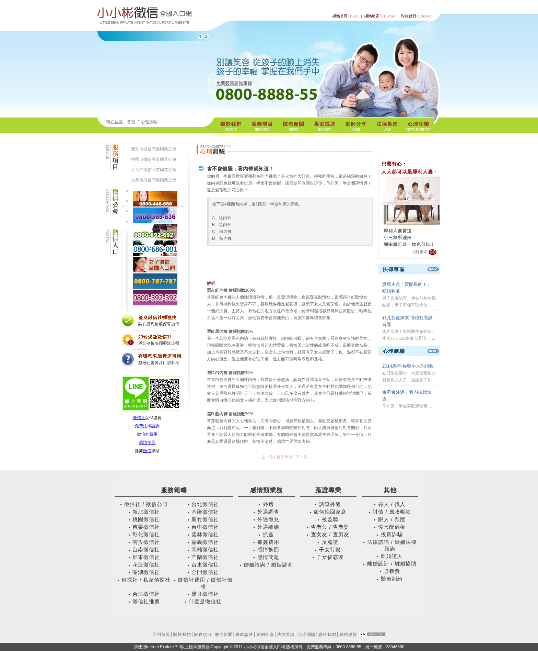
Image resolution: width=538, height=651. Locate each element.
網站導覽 (348, 634)
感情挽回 (147, 442)
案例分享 (265, 634)
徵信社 (139, 417)
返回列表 (285, 457)
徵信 (147, 450)
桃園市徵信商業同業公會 (153, 159)
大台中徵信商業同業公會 (153, 169)
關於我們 (182, 634)
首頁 (131, 122)
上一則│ (269, 457)
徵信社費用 (147, 434)
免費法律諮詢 (147, 426)
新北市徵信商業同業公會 (153, 149)
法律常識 (286, 634)
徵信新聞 (224, 634)
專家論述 (244, 634)
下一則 (301, 457)
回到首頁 (161, 634)
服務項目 (203, 634)
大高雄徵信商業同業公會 (153, 180)
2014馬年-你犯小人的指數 (408, 366)
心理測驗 (149, 122)
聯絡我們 (327, 634)
